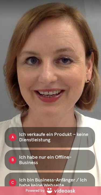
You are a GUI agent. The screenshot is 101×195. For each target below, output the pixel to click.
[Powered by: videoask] (50, 190)
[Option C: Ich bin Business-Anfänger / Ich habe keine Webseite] (50, 183)
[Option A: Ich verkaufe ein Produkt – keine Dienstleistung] (50, 137)
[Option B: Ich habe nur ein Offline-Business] (50, 160)
